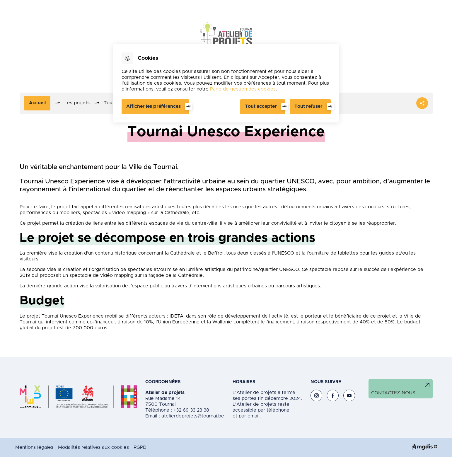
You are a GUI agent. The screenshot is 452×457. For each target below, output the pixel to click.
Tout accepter (261, 106)
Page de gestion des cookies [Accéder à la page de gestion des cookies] (243, 89)
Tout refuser (308, 106)
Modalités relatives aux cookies (93, 447)
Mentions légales (34, 447)
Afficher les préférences (153, 106)
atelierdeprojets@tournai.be (192, 416)
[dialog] (226, 83)
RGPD (140, 447)
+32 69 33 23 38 (190, 410)
